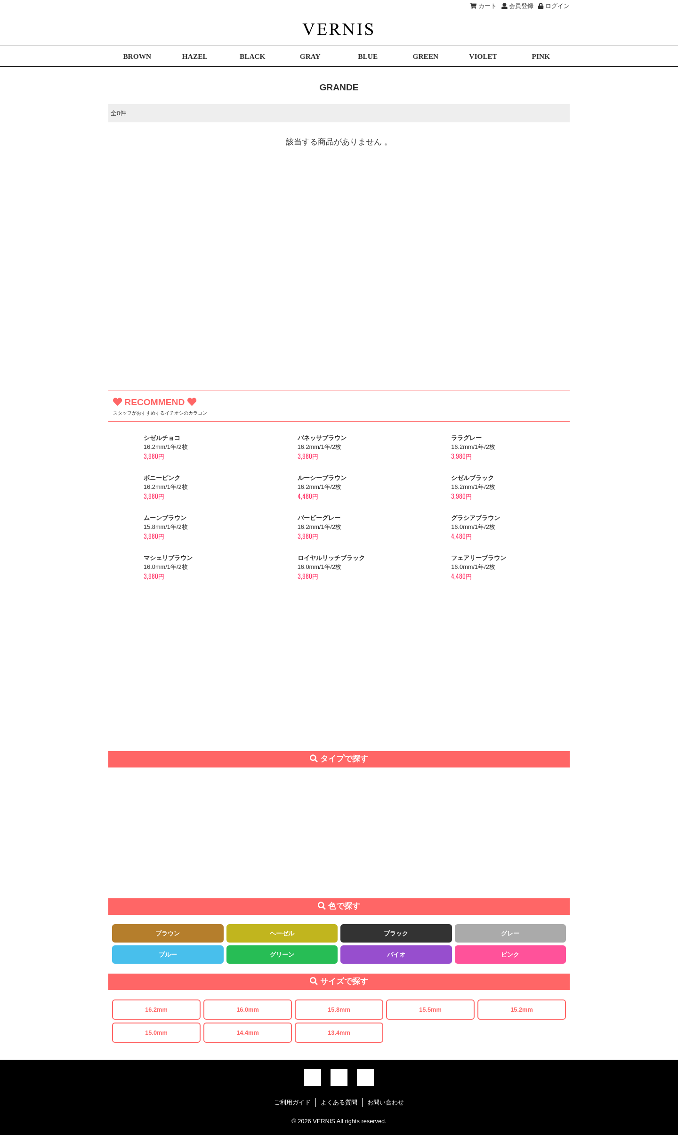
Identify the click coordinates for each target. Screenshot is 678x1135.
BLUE (368, 56)
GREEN (425, 56)
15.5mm (430, 1009)
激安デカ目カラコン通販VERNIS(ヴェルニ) (339, 29)
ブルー (168, 954)
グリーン (282, 954)
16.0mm (247, 1009)
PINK (541, 56)
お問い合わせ (385, 1102)
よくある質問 (339, 1102)
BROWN (137, 56)
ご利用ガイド (292, 1102)
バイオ (396, 954)
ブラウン (167, 933)
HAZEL (195, 56)
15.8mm (339, 1009)
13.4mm (339, 1032)
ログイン (554, 5)
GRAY (310, 56)
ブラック (396, 933)
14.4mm (247, 1032)
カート (483, 5)
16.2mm (156, 1009)
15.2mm (521, 1009)
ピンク (510, 954)
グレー (510, 933)
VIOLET (483, 56)
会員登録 (517, 5)
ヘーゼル (282, 933)
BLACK (253, 56)
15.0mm (156, 1032)
